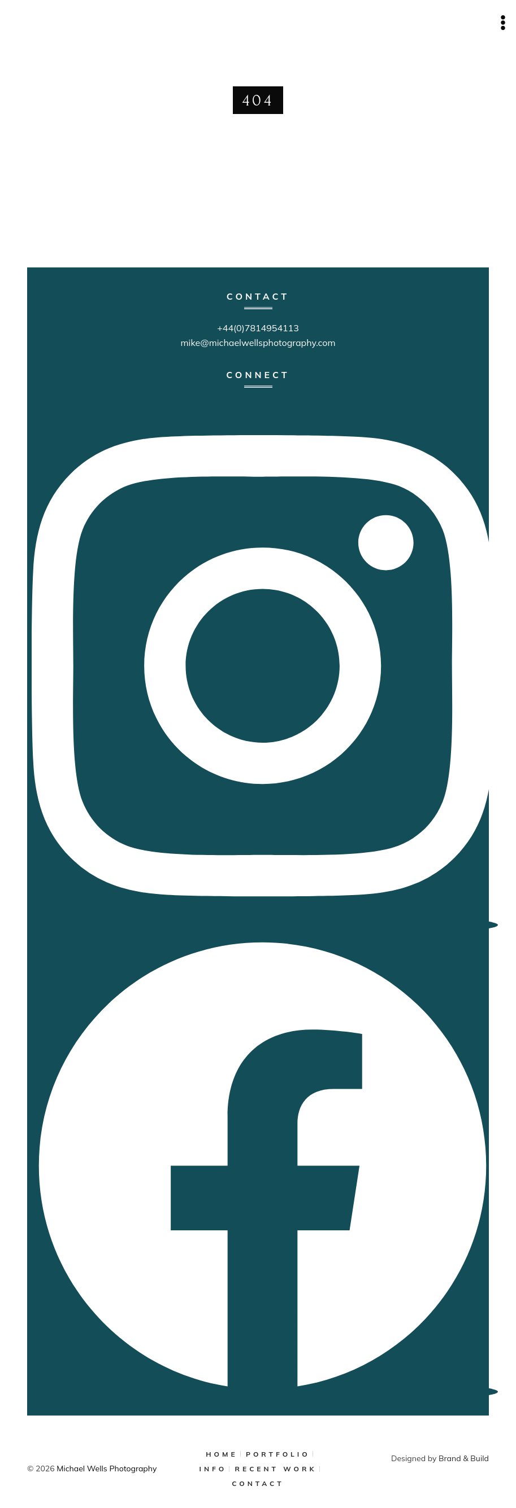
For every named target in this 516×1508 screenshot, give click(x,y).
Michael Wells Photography (107, 1468)
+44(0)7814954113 (258, 328)
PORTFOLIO (278, 1454)
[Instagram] (262, 926)
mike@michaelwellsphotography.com (258, 342)
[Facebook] (262, 1393)
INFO (213, 1469)
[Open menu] (502, 22)
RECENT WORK (276, 1469)
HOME (221, 1454)
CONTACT (258, 1483)
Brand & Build (464, 1458)
